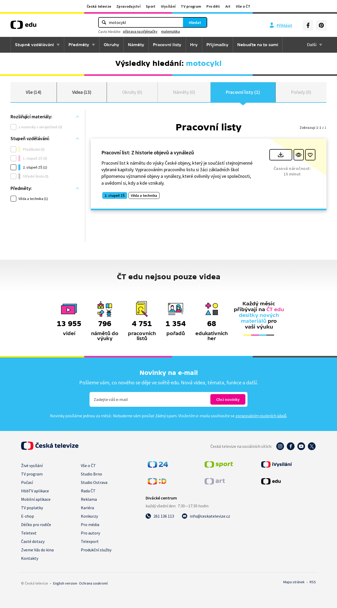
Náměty (136, 44)
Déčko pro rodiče (36, 524)
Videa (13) (81, 92)
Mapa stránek (294, 582)
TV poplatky (32, 507)
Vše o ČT (243, 6)
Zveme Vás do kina (37, 549)
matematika (170, 31)
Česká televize (99, 6)
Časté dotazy (32, 541)
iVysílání (168, 6)
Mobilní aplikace (36, 499)
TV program (191, 6)
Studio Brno (91, 474)
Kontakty (29, 558)
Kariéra (87, 507)
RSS (313, 582)
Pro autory (90, 533)
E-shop (27, 516)
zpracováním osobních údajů (260, 415)
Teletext (29, 533)
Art (228, 6)
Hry (194, 44)
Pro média (90, 524)
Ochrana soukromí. (93, 583)
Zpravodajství (128, 6)
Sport (151, 6)
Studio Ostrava (94, 482)
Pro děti (213, 6)
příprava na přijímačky (140, 31)
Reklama (89, 499)
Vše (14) (33, 92)
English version (65, 583)
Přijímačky (217, 44)
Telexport (90, 541)
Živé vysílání (32, 465)
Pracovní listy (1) (243, 92)
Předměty (78, 44)
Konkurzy (89, 516)
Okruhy (111, 44)
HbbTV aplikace (35, 490)
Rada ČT (88, 490)
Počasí (27, 482)
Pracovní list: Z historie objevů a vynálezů (147, 152)
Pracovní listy (167, 44)
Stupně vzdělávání (34, 44)
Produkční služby (96, 549)
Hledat (195, 22)
